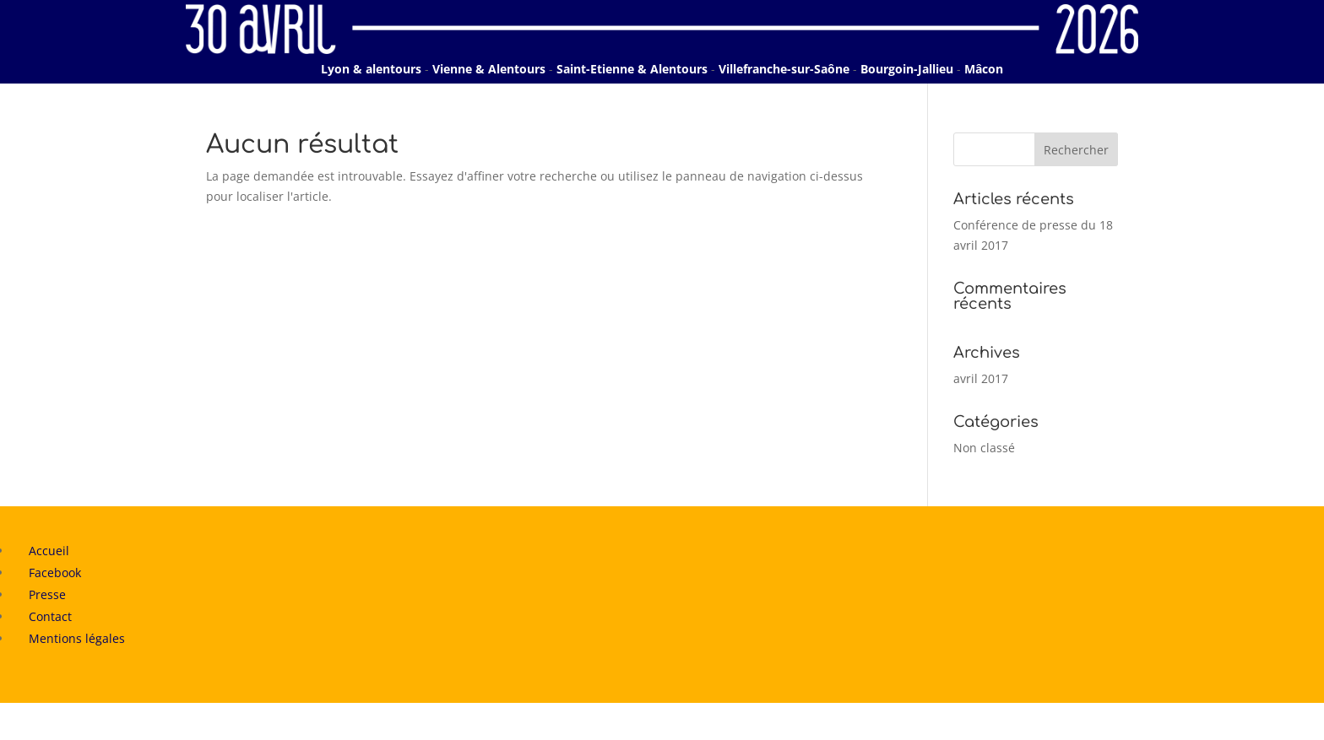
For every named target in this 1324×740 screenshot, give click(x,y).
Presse (47, 594)
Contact (50, 616)
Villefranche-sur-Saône (784, 69)
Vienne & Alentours (488, 69)
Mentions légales (77, 638)
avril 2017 (980, 378)
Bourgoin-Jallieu (906, 69)
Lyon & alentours (371, 69)
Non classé (984, 448)
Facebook (55, 572)
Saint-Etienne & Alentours (632, 69)
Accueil (49, 551)
